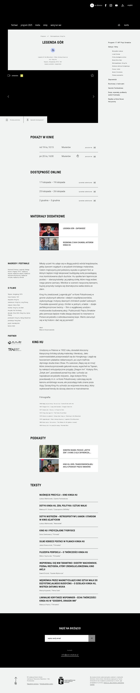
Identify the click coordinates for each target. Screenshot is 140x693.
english (130, 5)
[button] (93, 96)
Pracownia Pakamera (39, 679)
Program (43, 36)
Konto (126, 25)
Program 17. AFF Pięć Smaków (119, 42)
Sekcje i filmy (113, 47)
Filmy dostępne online (119, 57)
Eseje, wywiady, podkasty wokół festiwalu (117, 93)
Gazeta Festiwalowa (115, 88)
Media (37, 26)
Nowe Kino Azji (117, 60)
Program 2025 (26, 26)
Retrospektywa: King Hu (119, 63)
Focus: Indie (116, 69)
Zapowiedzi (112, 79)
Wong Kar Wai (56, 26)
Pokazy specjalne (117, 75)
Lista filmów (116, 54)
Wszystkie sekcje (117, 51)
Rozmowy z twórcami (116, 84)
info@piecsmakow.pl (70, 655)
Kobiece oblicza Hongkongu (121, 66)
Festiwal (14, 26)
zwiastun (15, 76)
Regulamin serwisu (33, 684)
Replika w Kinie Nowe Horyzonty (116, 100)
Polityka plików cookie (46, 684)
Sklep (45, 26)
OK (92, 638)
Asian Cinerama (117, 72)
